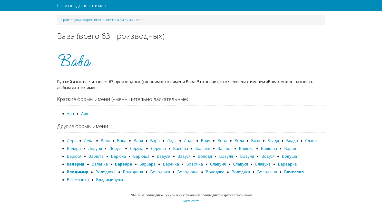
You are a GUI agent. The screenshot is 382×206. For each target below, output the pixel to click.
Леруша (158, 148)
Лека (88, 140)
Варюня (291, 148)
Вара (155, 140)
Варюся (74, 156)
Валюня (202, 148)
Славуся (240, 164)
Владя (273, 140)
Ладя (171, 140)
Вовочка (194, 164)
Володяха (241, 172)
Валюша (269, 148)
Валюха (246, 148)
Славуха (263, 164)
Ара (70, 113)
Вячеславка (78, 179)
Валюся (224, 148)
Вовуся (267, 156)
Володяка (215, 172)
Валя (105, 140)
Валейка (100, 164)
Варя (138, 140)
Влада (292, 140)
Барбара (147, 164)
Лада (189, 140)
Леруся (115, 148)
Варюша (141, 156)
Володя (205, 156)
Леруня (95, 148)
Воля (239, 140)
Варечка (171, 164)
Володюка (106, 172)
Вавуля (163, 156)
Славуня (218, 164)
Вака (121, 140)
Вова (222, 140)
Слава (311, 140)
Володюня (133, 172)
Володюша (187, 172)
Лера (72, 140)
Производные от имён (81, 5)
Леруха (136, 148)
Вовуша (289, 156)
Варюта (96, 156)
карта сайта (191, 201)
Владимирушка (111, 179)
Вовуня (247, 156)
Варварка (287, 164)
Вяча (255, 140)
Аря (84, 113)
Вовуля (226, 156)
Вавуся (183, 156)
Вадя (205, 140)
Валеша (180, 148)
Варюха (118, 156)
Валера (74, 148)
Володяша (267, 172)
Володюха (160, 172)
